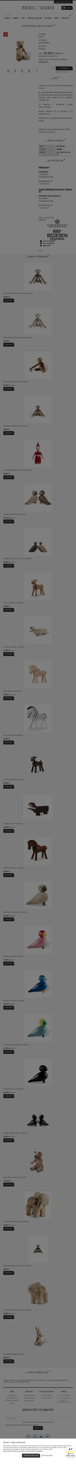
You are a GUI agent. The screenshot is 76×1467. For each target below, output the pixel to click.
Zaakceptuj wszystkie (31, 1455)
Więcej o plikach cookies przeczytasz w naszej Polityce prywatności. (23, 1451)
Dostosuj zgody (47, 1455)
